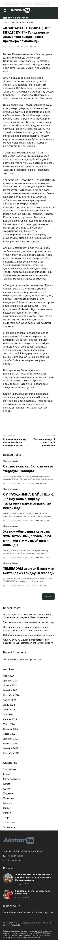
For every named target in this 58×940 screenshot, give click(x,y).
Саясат (7, 812)
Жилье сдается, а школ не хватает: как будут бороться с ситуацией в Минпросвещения (28, 616)
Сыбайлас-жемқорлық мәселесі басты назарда (29, 635)
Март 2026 (9, 675)
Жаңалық (8, 774)
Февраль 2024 (10, 729)
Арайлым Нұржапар (12, 483)
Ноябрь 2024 (10, 685)
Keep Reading (40, 483)
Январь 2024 (10, 733)
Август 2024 (9, 700)
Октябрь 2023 (10, 748)
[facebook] (31, 46)
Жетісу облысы (19, 22)
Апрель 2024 (10, 719)
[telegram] (35, 46)
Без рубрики (10, 769)
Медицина (8, 798)
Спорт (6, 817)
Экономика (9, 827)
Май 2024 (8, 714)
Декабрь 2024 (11, 680)
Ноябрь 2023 (10, 743)
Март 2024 (9, 724)
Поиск (48, 596)
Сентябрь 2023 (11, 753)
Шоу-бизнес (9, 822)
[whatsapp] (39, 46)
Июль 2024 (9, 705)
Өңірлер (7, 803)
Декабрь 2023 (10, 738)
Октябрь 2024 (10, 690)
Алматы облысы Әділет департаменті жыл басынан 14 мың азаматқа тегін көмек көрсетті (28, 641)
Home (6, 22)
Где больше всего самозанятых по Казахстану (28, 622)
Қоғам (30, 22)
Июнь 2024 (9, 709)
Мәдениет (8, 793)
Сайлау (7, 808)
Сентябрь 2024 (11, 695)
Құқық (6, 788)
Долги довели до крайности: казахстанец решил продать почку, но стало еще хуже (26, 629)
